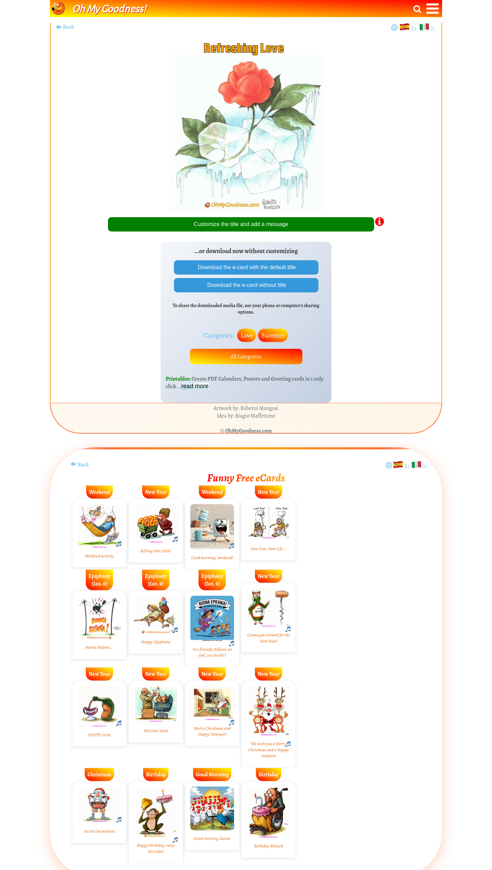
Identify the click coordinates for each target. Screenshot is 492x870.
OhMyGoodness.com (248, 431)
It (433, 28)
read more (194, 386)
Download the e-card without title (246, 285)
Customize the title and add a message (241, 224)
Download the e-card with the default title (246, 267)
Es (414, 28)
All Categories (246, 356)
